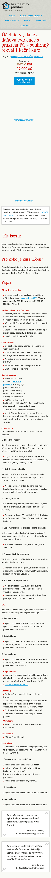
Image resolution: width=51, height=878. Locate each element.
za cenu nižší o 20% (28, 298)
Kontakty (25, 25)
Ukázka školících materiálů (16, 684)
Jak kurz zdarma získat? (24, 120)
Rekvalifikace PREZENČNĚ (22, 56)
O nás (27, 20)
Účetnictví (38, 56)
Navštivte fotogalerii (24, 200)
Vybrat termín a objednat (24, 81)
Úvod (12, 15)
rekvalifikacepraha (14, 10)
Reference (41, 20)
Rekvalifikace (11, 20)
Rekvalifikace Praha (31, 15)
